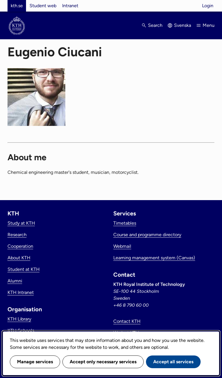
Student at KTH (24, 269)
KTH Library (19, 319)
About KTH (19, 257)
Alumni (15, 281)
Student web (42, 5)
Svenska (182, 25)
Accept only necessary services (103, 361)
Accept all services (173, 361)
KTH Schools (21, 330)
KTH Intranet (21, 292)
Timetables (124, 223)
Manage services (35, 361)
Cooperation (20, 246)
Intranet (70, 5)
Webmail (122, 246)
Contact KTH (126, 321)
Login (207, 5)
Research (17, 234)
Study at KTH (21, 223)
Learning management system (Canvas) (154, 257)
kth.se (17, 5)
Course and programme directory (147, 234)
